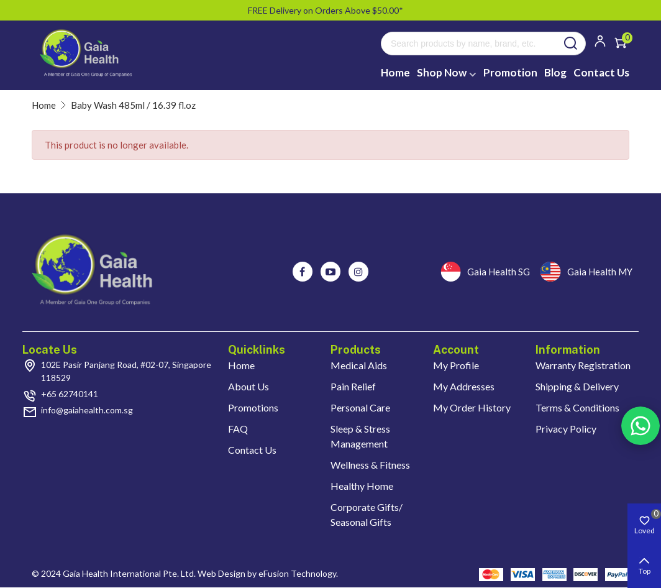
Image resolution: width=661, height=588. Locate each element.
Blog (555, 72)
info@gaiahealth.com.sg (87, 410)
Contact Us (601, 72)
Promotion (510, 72)
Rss (640, 426)
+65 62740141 (69, 393)
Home (395, 72)
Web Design (221, 573)
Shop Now (442, 72)
